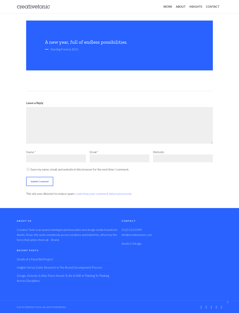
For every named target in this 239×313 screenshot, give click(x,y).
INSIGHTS (195, 6)
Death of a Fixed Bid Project (35, 259)
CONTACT (212, 6)
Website (158, 152)
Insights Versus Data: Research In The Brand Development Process (59, 267)
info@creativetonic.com (137, 234)
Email (94, 152)
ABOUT (181, 6)
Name (31, 152)
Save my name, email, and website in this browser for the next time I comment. (79, 169)
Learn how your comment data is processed (103, 193)
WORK (167, 6)
